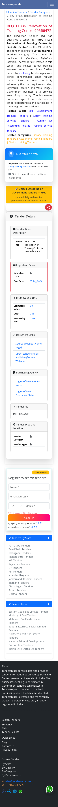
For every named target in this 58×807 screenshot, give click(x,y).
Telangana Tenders (20, 553)
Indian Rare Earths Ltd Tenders (26, 649)
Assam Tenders (17, 590)
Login (34, 527)
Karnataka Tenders (19, 545)
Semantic (7, 724)
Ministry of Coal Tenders (23, 615)
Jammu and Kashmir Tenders (25, 579)
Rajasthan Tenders (19, 564)
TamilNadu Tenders (20, 549)
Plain (4, 728)
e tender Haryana (19, 575)
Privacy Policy (9, 749)
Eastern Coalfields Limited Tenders (29, 611)
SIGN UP (29, 518)
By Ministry (8, 767)
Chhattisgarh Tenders (21, 586)
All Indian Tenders (16, 12)
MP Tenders (15, 571)
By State (6, 764)
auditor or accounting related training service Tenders (29, 125)
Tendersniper (11, 4)
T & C (39, 523)
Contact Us (8, 746)
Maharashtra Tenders (21, 556)
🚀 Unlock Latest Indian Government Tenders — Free (29, 194)
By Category (9, 771)
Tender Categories (40, 12)
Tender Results (10, 732)
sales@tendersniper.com (18, 781)
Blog (4, 742)
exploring (24, 73)
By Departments (11, 775)
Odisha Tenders (18, 594)
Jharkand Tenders (19, 582)
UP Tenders (15, 568)
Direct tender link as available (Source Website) (27, 357)
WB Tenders (16, 560)
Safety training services (20, 166)
